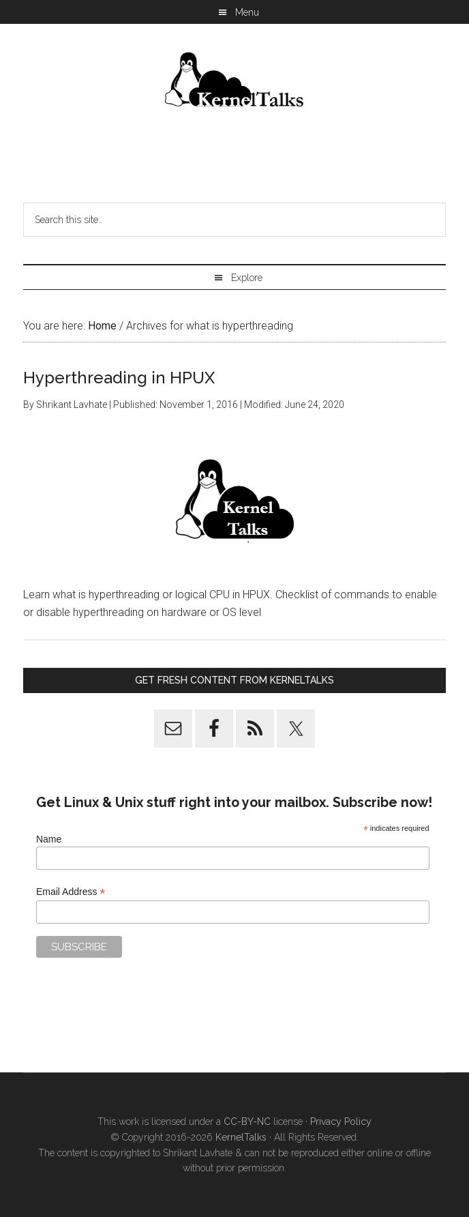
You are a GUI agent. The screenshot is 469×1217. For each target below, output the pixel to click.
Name (48, 839)
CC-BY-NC (247, 1121)
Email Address (71, 891)
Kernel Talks (234, 82)
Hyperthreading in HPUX (119, 377)
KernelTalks (241, 1137)
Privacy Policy (341, 1121)
